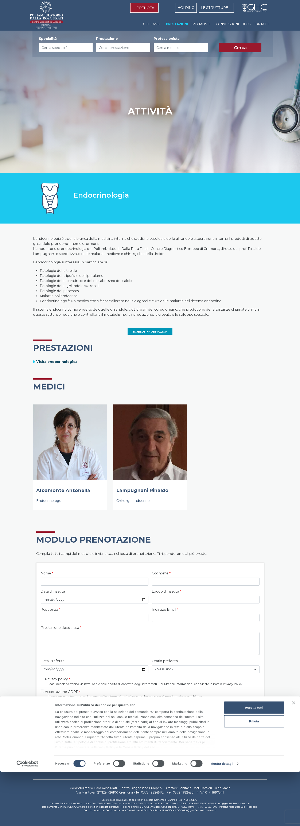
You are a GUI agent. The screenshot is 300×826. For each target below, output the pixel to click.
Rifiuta (254, 775)
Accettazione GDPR (61, 692)
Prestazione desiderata (60, 628)
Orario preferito (165, 661)
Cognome (160, 573)
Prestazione (107, 39)
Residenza (49, 610)
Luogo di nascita (165, 591)
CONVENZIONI (227, 24)
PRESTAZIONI (177, 24)
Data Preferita (53, 661)
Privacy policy (56, 679)
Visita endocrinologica (56, 362)
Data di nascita (53, 591)
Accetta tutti (254, 761)
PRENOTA (145, 8)
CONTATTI (261, 24)
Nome (46, 573)
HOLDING (186, 8)
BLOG (246, 24)
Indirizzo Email (164, 610)
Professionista (167, 39)
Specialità (48, 39)
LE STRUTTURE (214, 8)
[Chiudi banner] (293, 757)
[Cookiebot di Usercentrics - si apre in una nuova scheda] (27, 818)
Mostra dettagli (221, 817)
